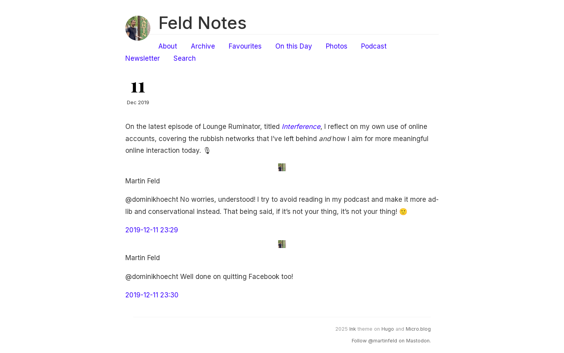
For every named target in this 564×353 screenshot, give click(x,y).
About (167, 46)
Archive (203, 46)
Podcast (374, 46)
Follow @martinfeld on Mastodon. (391, 341)
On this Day (293, 46)
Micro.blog (418, 329)
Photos (336, 46)
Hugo (387, 329)
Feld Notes (202, 22)
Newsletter (142, 58)
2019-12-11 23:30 (152, 295)
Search (185, 58)
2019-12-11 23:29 (151, 230)
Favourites (245, 46)
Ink (352, 329)
